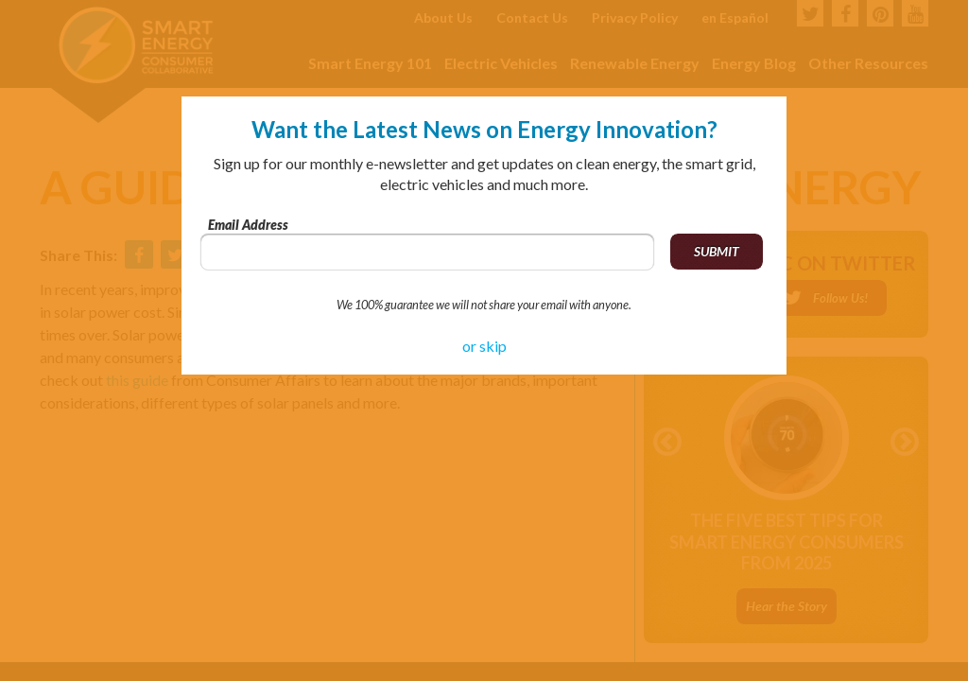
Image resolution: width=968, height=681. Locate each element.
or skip (484, 346)
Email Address (248, 225)
